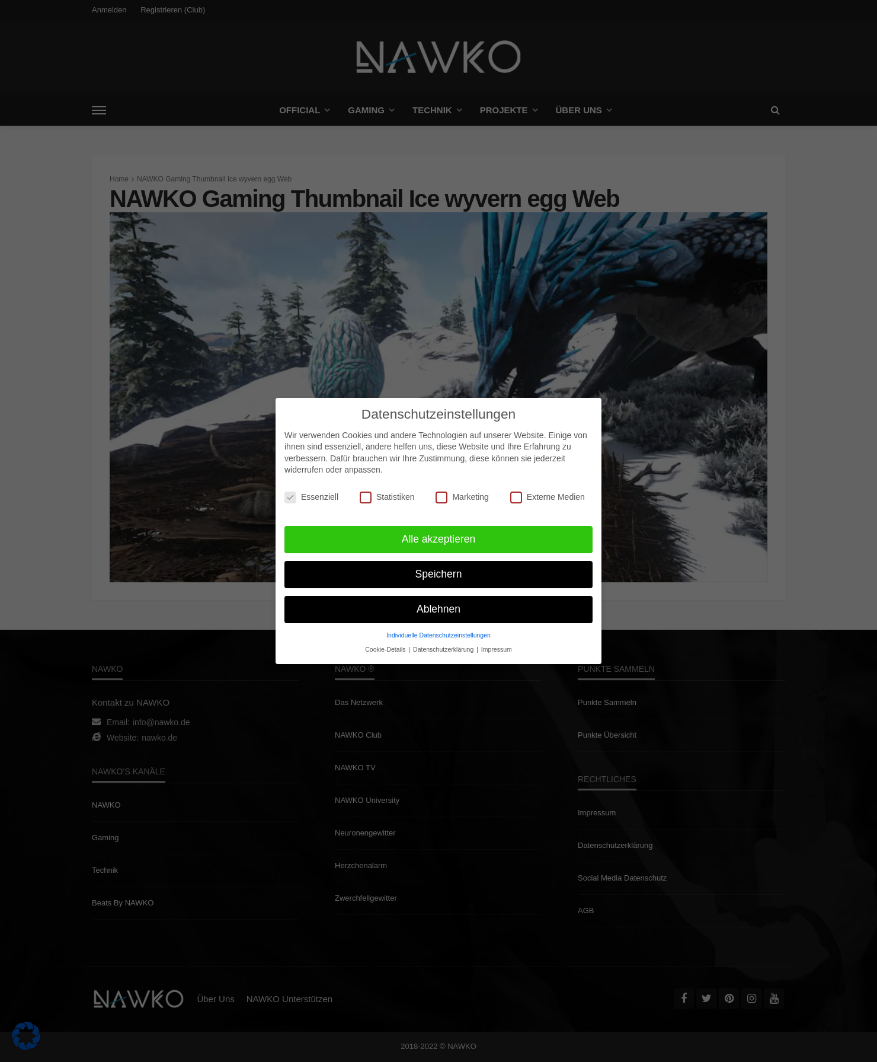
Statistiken (387, 493)
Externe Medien (547, 493)
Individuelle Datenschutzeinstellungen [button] (438, 631)
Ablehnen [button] (438, 605)
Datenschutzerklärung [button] (444, 645)
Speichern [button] (438, 570)
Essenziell (311, 493)
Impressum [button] (496, 645)
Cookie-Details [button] (386, 645)
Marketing (462, 493)
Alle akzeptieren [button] (439, 535)
